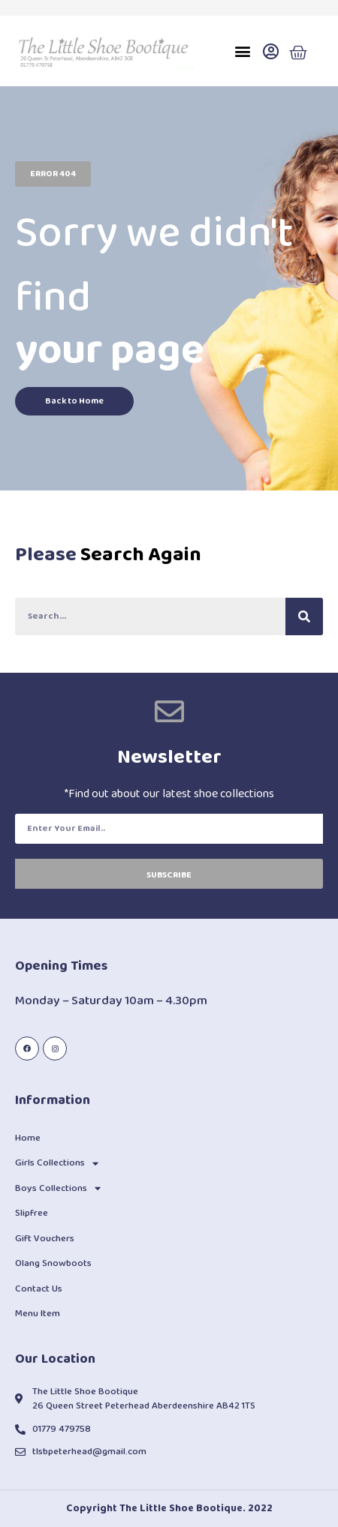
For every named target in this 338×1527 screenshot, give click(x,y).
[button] (243, 51)
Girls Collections (56, 1163)
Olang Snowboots (53, 1263)
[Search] (304, 616)
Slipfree (31, 1213)
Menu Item (37, 1314)
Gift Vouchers (44, 1238)
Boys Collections (58, 1188)
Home (28, 1138)
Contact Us (38, 1289)
